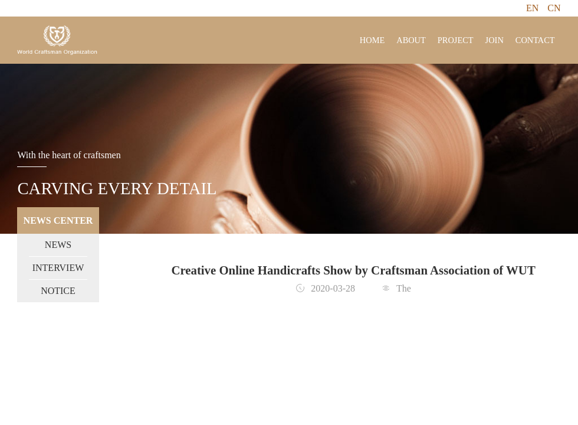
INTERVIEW (58, 268)
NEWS (58, 245)
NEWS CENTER (58, 220)
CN (553, 8)
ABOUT (411, 40)
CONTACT (535, 40)
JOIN (494, 40)
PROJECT (456, 40)
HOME (372, 40)
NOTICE (58, 291)
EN (532, 8)
